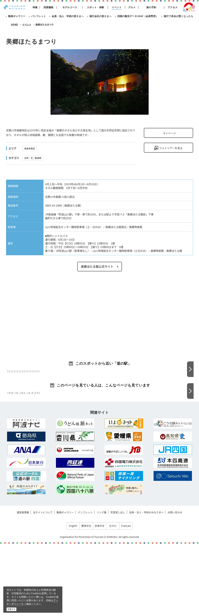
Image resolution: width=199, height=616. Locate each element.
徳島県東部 (29, 148)
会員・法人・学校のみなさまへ (146, 584)
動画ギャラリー (65, 584)
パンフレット (85, 584)
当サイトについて (43, 584)
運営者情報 (23, 584)
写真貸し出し (117, 584)
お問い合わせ (175, 584)
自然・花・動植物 (32, 157)
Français (126, 598)
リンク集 (101, 584)
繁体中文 (86, 598)
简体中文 (100, 598)
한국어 (112, 598)
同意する (11, 609)
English (73, 598)
